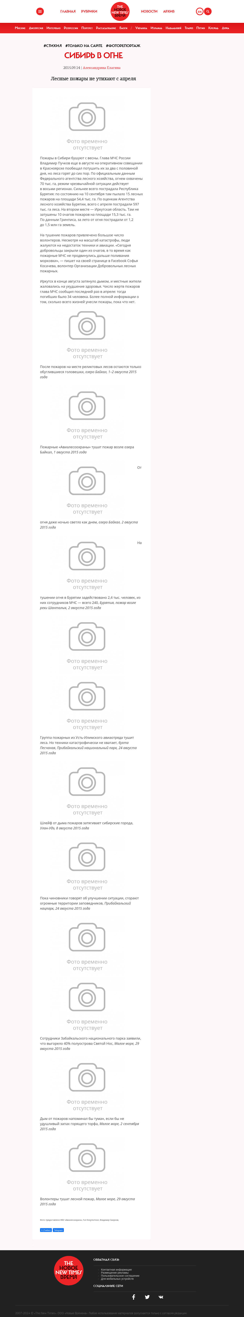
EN (199, 11)
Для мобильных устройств (117, 1278)
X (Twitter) (46, 1230)
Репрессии (71, 28)
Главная (67, 11)
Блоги (123, 28)
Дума (225, 28)
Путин (200, 28)
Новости (149, 11)
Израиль (156, 28)
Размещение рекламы (114, 1272)
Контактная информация (116, 1269)
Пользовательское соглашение (120, 1275)
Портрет (87, 28)
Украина (141, 28)
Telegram (58, 1230)
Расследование (106, 28)
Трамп (189, 28)
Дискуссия (36, 28)
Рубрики (89, 11)
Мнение (20, 28)
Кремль (213, 28)
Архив (168, 11)
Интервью (54, 28)
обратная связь (106, 1260)
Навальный (173, 28)
